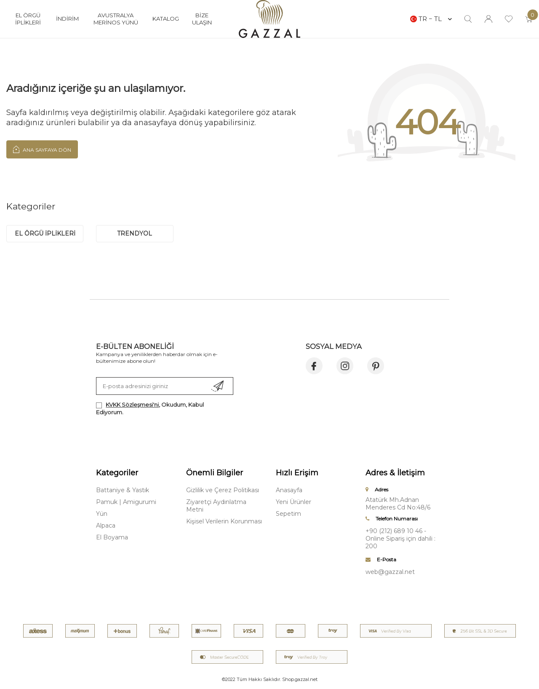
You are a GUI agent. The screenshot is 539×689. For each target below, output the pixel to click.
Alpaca (105, 525)
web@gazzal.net (390, 572)
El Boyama (112, 537)
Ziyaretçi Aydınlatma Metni (216, 505)
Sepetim (288, 513)
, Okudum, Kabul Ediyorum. (150, 408)
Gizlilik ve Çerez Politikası (222, 490)
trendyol (134, 233)
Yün (101, 513)
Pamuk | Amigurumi (126, 502)
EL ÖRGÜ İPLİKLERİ (45, 233)
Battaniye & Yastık (122, 490)
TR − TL (431, 19)
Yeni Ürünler (293, 502)
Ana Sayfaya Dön (42, 149)
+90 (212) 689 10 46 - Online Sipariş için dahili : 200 (400, 538)
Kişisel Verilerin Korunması (224, 521)
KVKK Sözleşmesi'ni (132, 404)
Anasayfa (289, 490)
